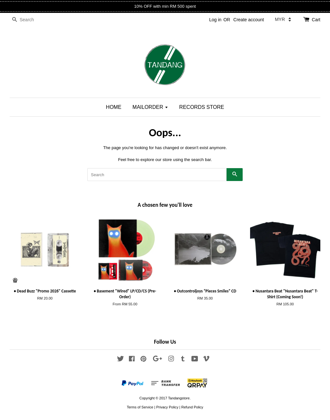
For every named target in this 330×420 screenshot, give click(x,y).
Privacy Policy (167, 407)
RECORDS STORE (201, 107)
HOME (113, 107)
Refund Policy (192, 407)
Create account (248, 19)
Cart (316, 19)
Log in (215, 19)
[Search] (29, 19)
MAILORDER (150, 107)
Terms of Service (140, 407)
